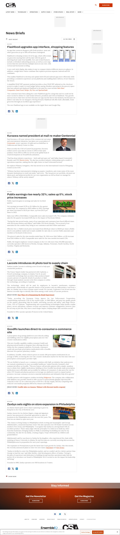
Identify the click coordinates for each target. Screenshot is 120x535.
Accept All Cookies (98, 532)
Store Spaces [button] (58, 12)
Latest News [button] (10, 12)
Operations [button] (34, 12)
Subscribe (106, 5)
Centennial (11, 143)
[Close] (117, 532)
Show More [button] (11, 476)
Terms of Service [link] (61, 519)
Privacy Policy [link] (51, 519)
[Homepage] (11, 5)
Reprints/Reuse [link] (73, 519)
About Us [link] (26, 519)
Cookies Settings (91, 519)
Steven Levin (24, 160)
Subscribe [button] (36, 500)
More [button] (79, 12)
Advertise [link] (42, 519)
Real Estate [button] (70, 12)
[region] (60, 532)
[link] (55, 514)
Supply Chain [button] (45, 12)
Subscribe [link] (34, 519)
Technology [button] (22, 12)
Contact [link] (82, 519)
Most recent (12, 39)
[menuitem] (12, 12)
